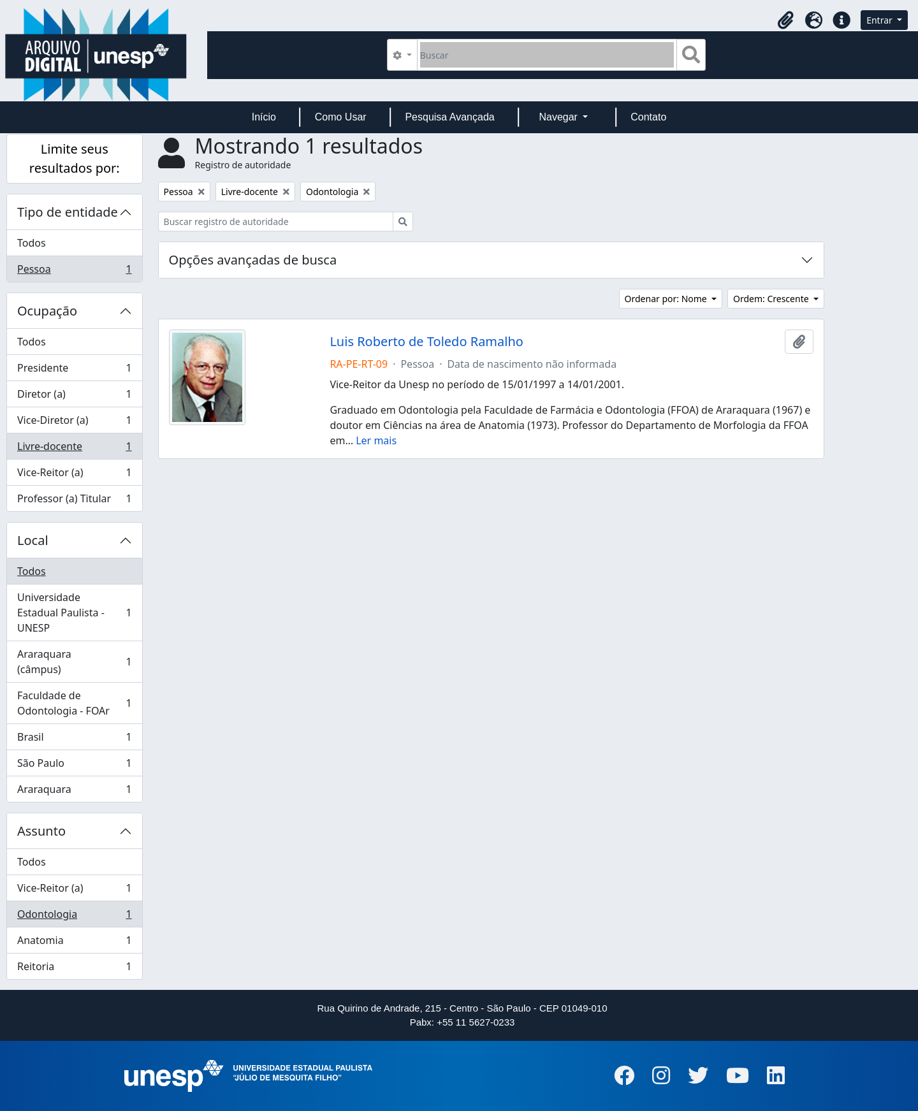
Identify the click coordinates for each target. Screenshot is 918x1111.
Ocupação (47, 310)
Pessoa (74, 271)
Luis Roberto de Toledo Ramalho (426, 341)
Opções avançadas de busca (253, 259)
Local (32, 540)
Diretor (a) (74, 396)
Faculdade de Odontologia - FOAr (74, 703)
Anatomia (74, 943)
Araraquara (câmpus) (74, 661)
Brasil (74, 739)
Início (264, 117)
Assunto (41, 830)
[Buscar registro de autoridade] (275, 221)
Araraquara (74, 791)
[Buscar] (547, 55)
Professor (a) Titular (74, 501)
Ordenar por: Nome (667, 299)
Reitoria (74, 969)
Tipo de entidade (67, 212)
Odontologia (74, 916)
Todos (31, 243)
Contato (648, 117)
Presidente (74, 370)
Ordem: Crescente (772, 299)
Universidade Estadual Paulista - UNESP (74, 612)
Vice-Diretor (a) (74, 422)
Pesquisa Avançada (449, 117)
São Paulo (74, 765)
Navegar (559, 117)
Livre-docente (74, 449)
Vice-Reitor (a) (74, 475)
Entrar (880, 20)
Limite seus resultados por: (74, 158)
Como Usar (341, 117)
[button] (785, 20)
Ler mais (376, 440)
